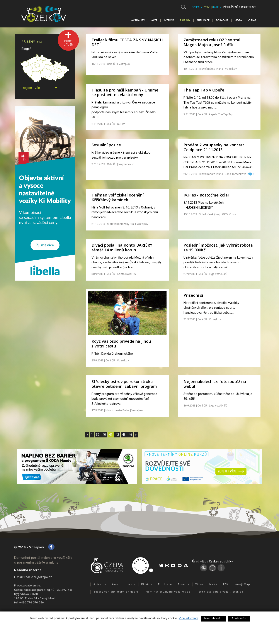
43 (124, 435)
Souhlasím (238, 618)
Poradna (222, 20)
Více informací (188, 618)
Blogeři (26, 49)
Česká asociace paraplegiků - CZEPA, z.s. (43, 589)
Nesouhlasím (213, 618)
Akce (154, 20)
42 (117, 435)
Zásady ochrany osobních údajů (116, 591)
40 (104, 435)
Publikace (203, 20)
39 (97, 435)
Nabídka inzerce (27, 570)
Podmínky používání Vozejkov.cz (168, 591)
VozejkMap (242, 584)
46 (130, 435)
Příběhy (185, 20)
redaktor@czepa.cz (38, 577)
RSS (225, 584)
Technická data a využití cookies (220, 591)
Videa (238, 20)
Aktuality (138, 20)
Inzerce (169, 20)
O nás (252, 20)
